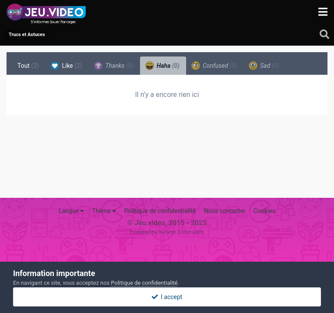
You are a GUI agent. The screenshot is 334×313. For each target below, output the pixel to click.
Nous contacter (225, 210)
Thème (104, 210)
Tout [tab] (28, 65)
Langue (71, 210)
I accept (167, 296)
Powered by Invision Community (167, 232)
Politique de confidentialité (160, 210)
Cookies (264, 210)
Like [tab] (66, 65)
